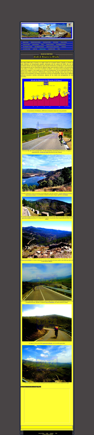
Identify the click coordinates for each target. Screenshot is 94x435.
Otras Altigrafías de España (27, 46)
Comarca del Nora (64, 42)
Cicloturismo (64, 46)
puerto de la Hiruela (47, 343)
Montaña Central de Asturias (35, 42)
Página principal (25, 42)
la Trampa (65, 194)
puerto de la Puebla (26, 218)
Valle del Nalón (55, 42)
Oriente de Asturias (35, 44)
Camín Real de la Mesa (47, 42)
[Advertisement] (47, 11)
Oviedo (42, 44)
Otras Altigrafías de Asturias (61, 44)
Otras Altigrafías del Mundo (39, 46)
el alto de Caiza (44, 152)
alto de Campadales (50, 302)
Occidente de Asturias (50, 44)
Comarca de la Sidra (26, 44)
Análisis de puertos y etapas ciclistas (52, 46)
